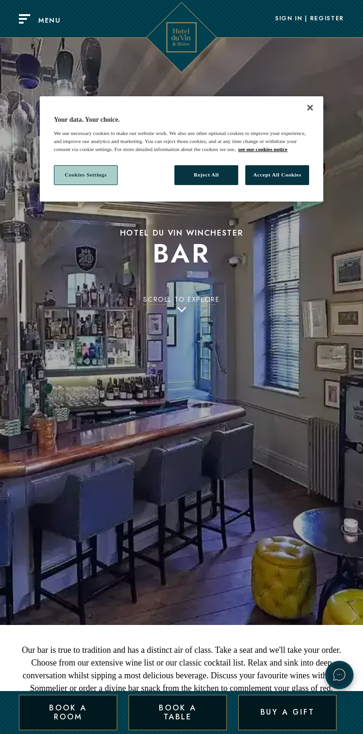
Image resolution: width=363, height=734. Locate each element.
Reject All (206, 174)
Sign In (288, 19)
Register (327, 19)
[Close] (310, 107)
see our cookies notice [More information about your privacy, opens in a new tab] (262, 149)
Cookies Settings (86, 174)
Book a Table (177, 712)
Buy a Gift (287, 712)
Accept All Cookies (277, 174)
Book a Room (67, 712)
